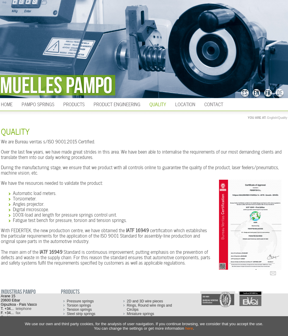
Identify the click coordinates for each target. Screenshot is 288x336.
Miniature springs (140, 314)
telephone (24, 309)
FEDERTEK (21, 229)
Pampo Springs (38, 103)
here (189, 328)
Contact (213, 103)
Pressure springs (80, 301)
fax (18, 313)
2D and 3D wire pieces (145, 301)
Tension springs (79, 310)
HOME (7, 103)
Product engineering (117, 103)
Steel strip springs (81, 314)
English (272, 117)
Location (185, 103)
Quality (157, 103)
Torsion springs (79, 305)
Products (74, 103)
